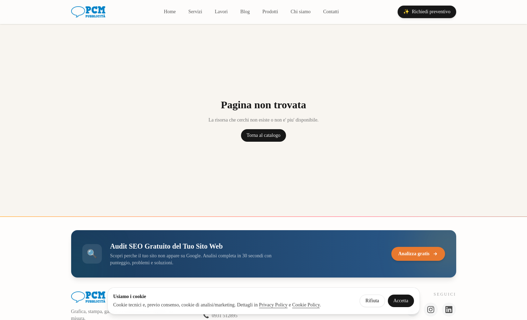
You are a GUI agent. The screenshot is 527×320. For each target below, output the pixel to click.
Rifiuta (372, 300)
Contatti (331, 11)
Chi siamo (300, 11)
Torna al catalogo (263, 135)
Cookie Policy (306, 304)
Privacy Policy (273, 304)
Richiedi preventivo (427, 11)
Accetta (400, 300)
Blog (245, 11)
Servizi (195, 11)
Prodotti (270, 11)
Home (170, 11)
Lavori (221, 11)
